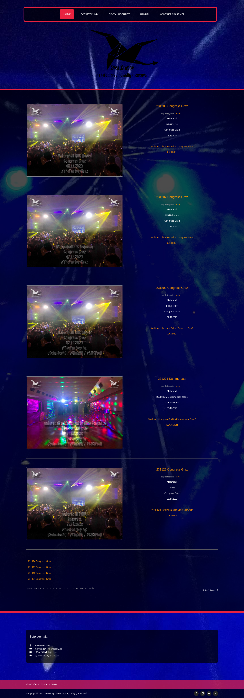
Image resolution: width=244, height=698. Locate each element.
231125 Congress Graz (172, 469)
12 (72, 588)
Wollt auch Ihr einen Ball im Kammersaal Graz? (172, 419)
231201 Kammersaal (172, 378)
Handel (145, 14)
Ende (91, 588)
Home (66, 14)
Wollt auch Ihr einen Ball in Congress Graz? (172, 509)
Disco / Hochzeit (119, 14)
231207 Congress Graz (172, 197)
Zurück (37, 588)
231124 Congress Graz (39, 561)
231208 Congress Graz (172, 106)
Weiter (83, 588)
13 (77, 588)
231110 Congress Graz (39, 572)
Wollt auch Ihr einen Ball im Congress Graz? (172, 146)
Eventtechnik (89, 14)
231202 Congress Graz (172, 288)
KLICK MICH (172, 152)
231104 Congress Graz (39, 578)
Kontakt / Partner (172, 14)
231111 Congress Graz (39, 567)
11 (68, 588)
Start (29, 588)
